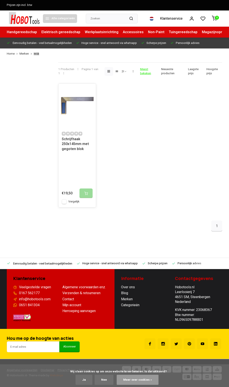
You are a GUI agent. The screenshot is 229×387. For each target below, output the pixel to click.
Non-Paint (156, 32)
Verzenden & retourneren (81, 293)
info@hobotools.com (35, 299)
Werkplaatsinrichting (101, 32)
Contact (68, 299)
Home (13, 54)
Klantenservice (171, 18)
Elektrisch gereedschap (60, 32)
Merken (26, 54)
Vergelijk (73, 201)
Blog (124, 293)
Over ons (128, 287)
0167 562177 (29, 293)
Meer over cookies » (137, 380)
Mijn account (71, 305)
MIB (36, 54)
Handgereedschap (22, 32)
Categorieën (130, 305)
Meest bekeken (145, 71)
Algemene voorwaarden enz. (84, 287)
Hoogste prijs (212, 71)
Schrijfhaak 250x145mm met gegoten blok (75, 144)
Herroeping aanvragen (79, 311)
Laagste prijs (193, 71)
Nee (104, 380)
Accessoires (133, 32)
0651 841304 (29, 305)
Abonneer (69, 346)
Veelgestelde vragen (35, 287)
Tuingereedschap (183, 32)
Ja (84, 380)
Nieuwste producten (167, 71)
